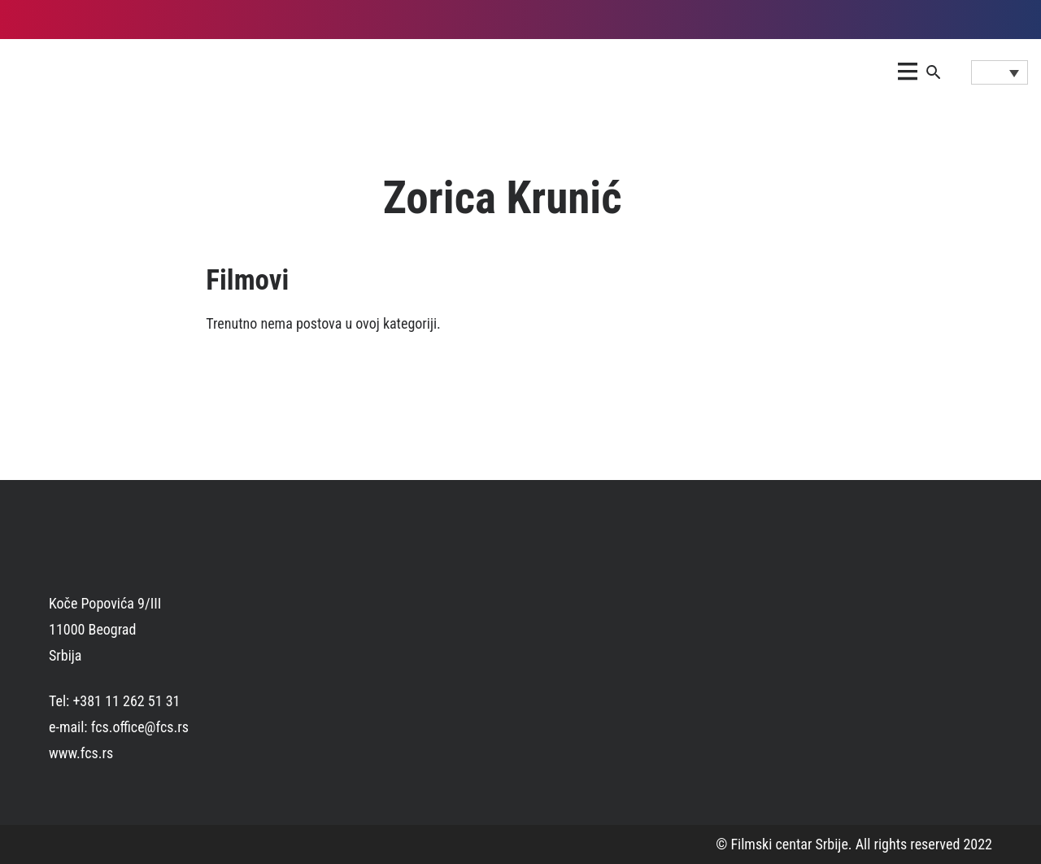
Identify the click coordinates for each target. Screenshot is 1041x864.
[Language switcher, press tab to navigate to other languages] (999, 72)
